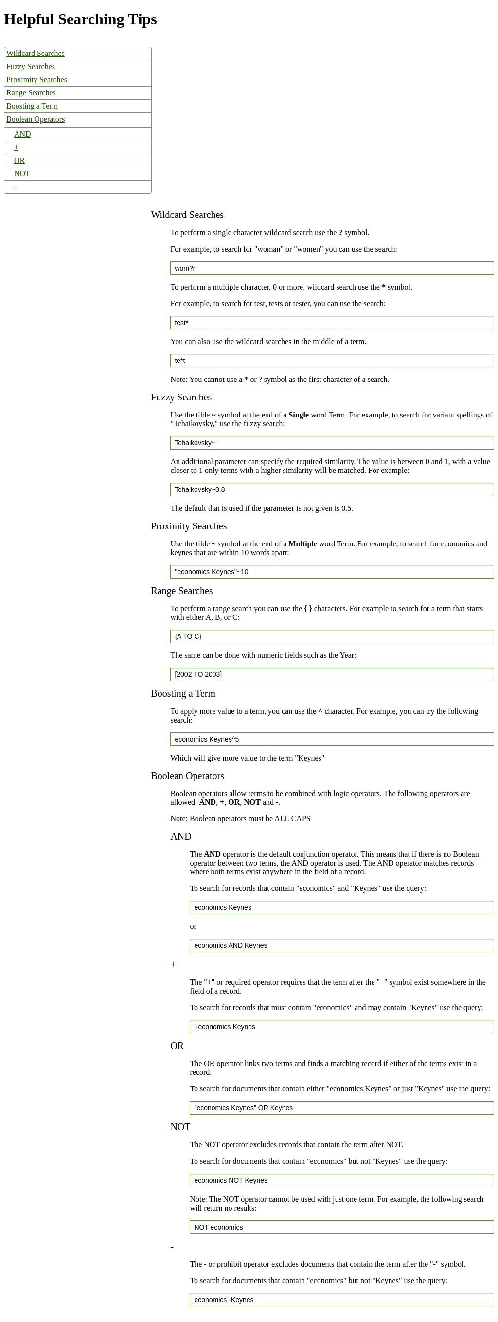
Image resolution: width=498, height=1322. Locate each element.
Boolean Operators (35, 119)
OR (19, 160)
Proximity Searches (36, 79)
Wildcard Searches (35, 53)
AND (22, 134)
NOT (22, 173)
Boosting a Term (32, 106)
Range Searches (31, 93)
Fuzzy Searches (30, 66)
